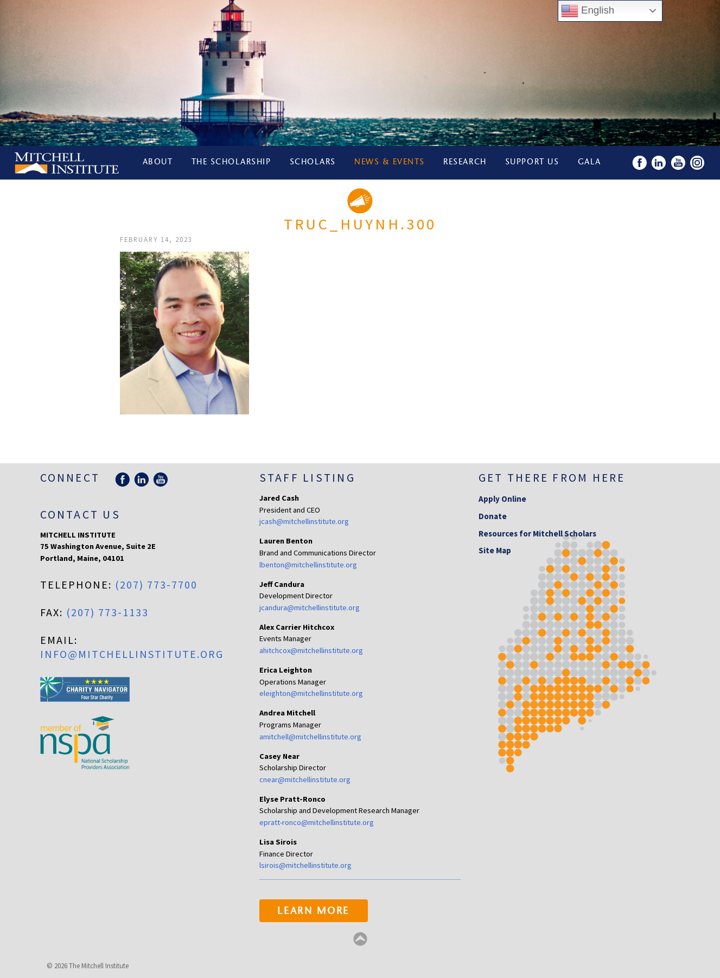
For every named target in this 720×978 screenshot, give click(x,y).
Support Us (532, 162)
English (587, 11)
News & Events (389, 162)
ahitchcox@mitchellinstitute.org (311, 650)
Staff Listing (307, 477)
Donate (493, 516)
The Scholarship (231, 162)
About (158, 162)
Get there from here (552, 477)
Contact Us (80, 514)
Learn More (313, 912)
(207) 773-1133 (107, 612)
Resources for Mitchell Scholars (537, 533)
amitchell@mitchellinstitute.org (310, 737)
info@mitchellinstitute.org (132, 654)
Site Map (495, 550)
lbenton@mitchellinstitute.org (308, 565)
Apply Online (502, 499)
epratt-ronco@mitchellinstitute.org (316, 822)
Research (464, 162)
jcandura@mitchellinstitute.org (309, 607)
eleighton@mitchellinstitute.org (311, 693)
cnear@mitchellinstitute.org (305, 779)
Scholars (313, 162)
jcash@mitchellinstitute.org (304, 521)
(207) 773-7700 (156, 584)
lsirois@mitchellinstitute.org (305, 865)
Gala (589, 162)
